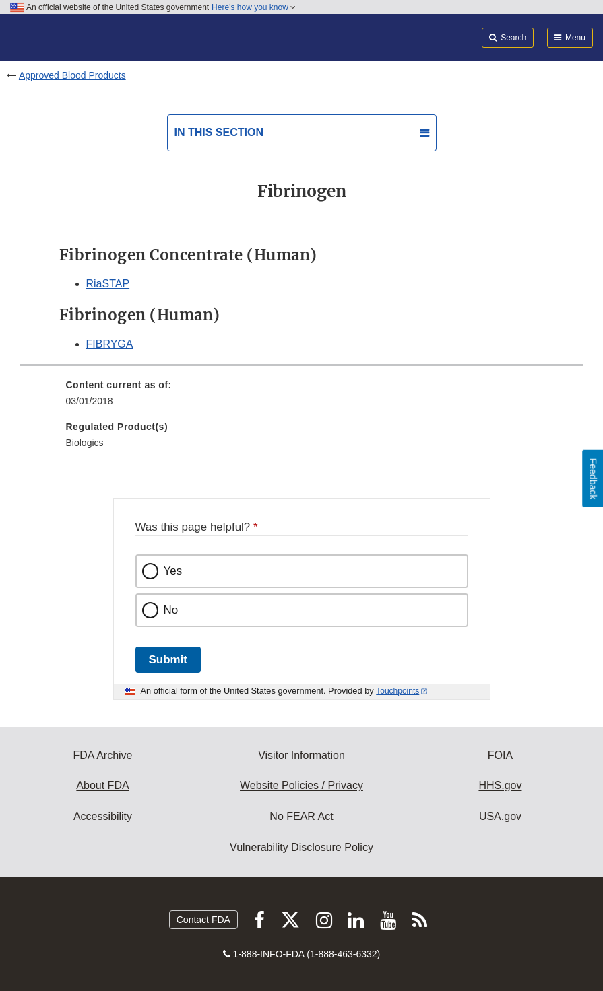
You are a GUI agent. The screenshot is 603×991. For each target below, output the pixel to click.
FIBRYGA (109, 344)
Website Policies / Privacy (301, 785)
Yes (173, 570)
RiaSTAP (108, 283)
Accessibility (102, 816)
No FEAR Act (301, 816)
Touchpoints (397, 691)
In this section (218, 132)
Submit (168, 659)
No (171, 609)
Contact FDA (203, 919)
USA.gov (500, 816)
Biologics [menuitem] (85, 442)
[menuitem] (301, 397)
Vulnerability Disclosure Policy (301, 847)
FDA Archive (102, 755)
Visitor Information (301, 755)
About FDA (102, 785)
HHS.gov (499, 785)
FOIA (500, 755)
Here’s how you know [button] (254, 7)
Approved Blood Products (72, 75)
